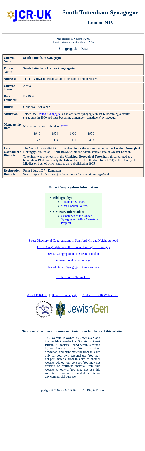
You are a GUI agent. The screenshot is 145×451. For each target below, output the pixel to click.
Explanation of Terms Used (73, 277)
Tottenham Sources (73, 201)
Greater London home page (73, 260)
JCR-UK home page (64, 295)
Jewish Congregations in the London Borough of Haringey (73, 247)
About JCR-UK (37, 295)
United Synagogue (49, 114)
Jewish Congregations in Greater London (73, 253)
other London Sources (74, 206)
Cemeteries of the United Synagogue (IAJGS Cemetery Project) (79, 219)
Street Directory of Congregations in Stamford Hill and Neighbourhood (73, 240)
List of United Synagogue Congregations (73, 267)
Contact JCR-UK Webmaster (100, 295)
